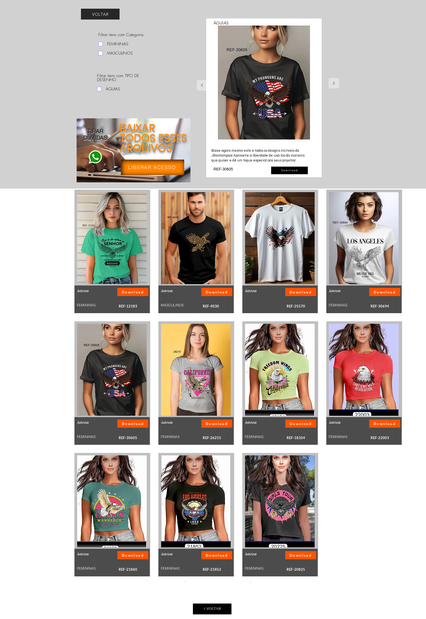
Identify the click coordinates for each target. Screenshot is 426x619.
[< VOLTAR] (212, 609)
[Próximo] (267, 183)
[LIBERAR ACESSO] (152, 167)
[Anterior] (202, 183)
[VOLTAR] (100, 14)
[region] (134, 151)
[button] (289, 170)
